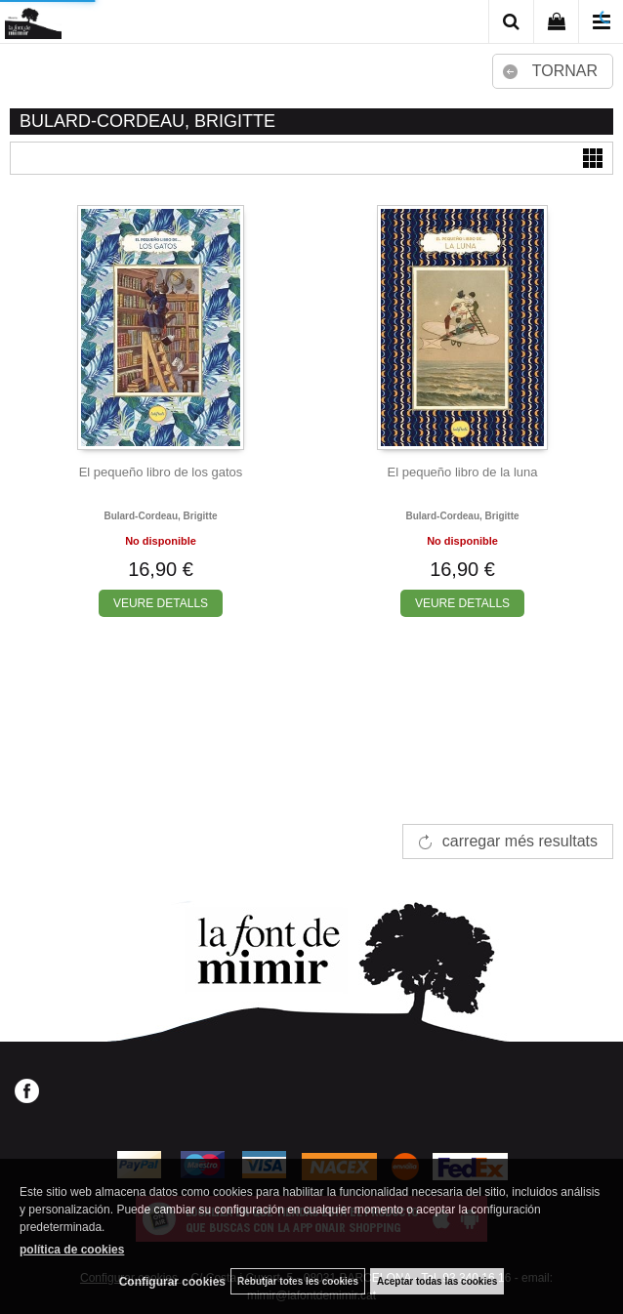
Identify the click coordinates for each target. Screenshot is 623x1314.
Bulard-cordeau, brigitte (160, 516)
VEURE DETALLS (160, 603)
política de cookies (72, 1249)
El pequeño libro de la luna (463, 472)
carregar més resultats (520, 841)
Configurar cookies (172, 1282)
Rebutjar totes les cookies (297, 1281)
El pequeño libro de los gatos (161, 472)
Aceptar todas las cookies (437, 1281)
